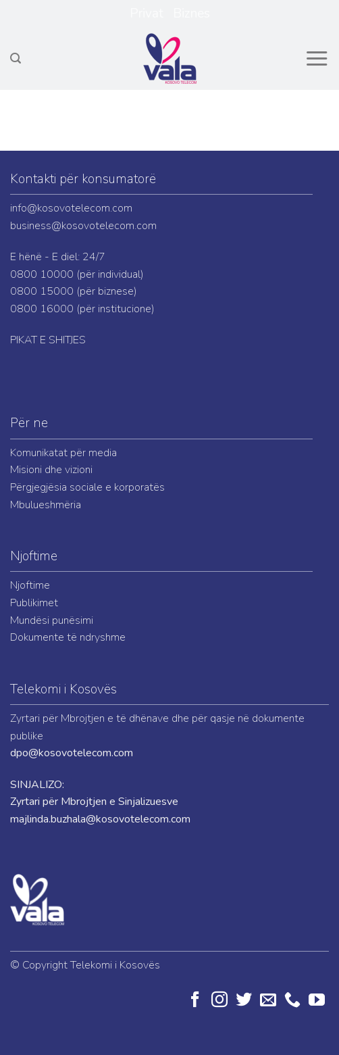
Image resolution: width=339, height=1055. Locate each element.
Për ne (29, 423)
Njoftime (33, 556)
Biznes (191, 13)
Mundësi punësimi (51, 620)
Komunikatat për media (63, 452)
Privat (146, 13)
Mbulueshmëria (45, 504)
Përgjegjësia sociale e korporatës (87, 487)
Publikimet (34, 602)
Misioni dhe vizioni (51, 469)
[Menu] (317, 58)
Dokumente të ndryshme (68, 637)
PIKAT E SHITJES (48, 340)
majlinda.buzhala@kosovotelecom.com (100, 819)
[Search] (15, 58)
